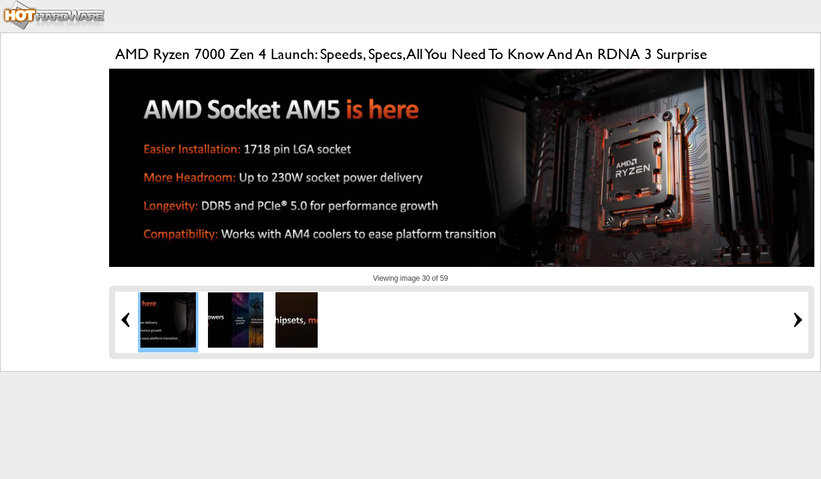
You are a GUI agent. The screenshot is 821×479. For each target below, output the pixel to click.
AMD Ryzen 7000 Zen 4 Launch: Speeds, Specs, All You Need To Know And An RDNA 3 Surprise (411, 54)
